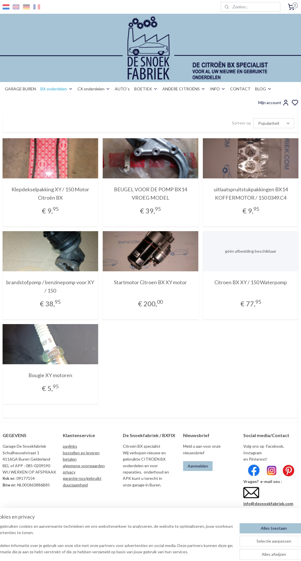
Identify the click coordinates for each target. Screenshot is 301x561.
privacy (69, 472)
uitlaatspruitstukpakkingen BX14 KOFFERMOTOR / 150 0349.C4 (251, 193)
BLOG (263, 88)
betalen (70, 459)
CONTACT (240, 88)
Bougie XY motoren (50, 375)
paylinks (70, 446)
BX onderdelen (56, 88)
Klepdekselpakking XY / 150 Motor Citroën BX (50, 193)
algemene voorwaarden (84, 465)
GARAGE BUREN (20, 88)
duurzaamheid (75, 484)
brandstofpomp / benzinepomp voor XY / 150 (50, 286)
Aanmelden (198, 465)
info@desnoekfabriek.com (268, 503)
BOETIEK (146, 88)
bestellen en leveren (81, 452)
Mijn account (273, 102)
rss (180, 550)
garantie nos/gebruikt (82, 478)
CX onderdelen (93, 88)
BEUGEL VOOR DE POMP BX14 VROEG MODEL (150, 193)
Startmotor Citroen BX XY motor (150, 282)
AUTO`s (122, 88)
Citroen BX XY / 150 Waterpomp (250, 282)
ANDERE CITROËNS (183, 88)
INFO (218, 88)
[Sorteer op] (274, 123)
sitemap (170, 550)
